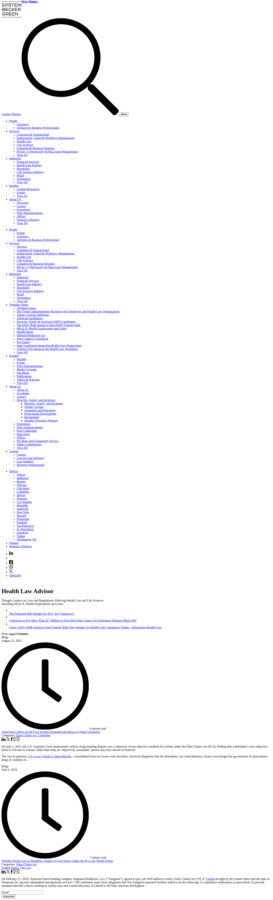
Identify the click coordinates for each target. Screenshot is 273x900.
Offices (21, 216)
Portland (22, 522)
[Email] (26, 893)
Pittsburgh (23, 519)
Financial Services (28, 161)
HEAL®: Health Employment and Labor (41, 328)
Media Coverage (27, 369)
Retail (20, 175)
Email (5, 892)
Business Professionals (30, 464)
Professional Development (40, 413)
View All (22, 155)
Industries (15, 158)
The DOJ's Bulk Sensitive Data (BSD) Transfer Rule (49, 325)
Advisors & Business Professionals (38, 127)
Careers (21, 206)
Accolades (23, 393)
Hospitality (23, 168)
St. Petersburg (25, 529)
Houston (22, 498)
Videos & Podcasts (28, 379)
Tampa (21, 536)
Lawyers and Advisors (30, 458)
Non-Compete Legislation (32, 338)
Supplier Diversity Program (41, 420)
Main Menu (29, 1)
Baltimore (23, 478)
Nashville (22, 508)
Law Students (25, 461)
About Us (15, 199)
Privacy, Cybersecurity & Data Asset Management (47, 151)
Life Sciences (25, 144)
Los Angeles (24, 502)
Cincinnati (23, 488)
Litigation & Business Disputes (36, 148)
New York (23, 512)
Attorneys (23, 124)
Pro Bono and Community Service (37, 441)
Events (21, 192)
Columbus (23, 491)
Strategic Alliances (28, 219)
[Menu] (124, 114)
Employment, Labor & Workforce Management (46, 138)
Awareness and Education (40, 410)
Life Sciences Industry (30, 172)
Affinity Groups (34, 407)
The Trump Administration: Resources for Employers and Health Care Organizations (68, 311)
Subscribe (15, 575)
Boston (21, 481)
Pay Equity (23, 342)
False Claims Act (26, 735)
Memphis (22, 505)
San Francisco (25, 525)
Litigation (44, 735)
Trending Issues (18, 304)
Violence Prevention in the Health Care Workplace (47, 349)
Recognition (31, 417)
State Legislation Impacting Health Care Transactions (49, 345)
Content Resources (28, 189)
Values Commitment (29, 444)
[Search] (70, 114)
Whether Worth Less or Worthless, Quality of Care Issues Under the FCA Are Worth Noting (57, 860)
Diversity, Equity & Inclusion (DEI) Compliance (46, 321)
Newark (21, 515)
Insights (14, 185)
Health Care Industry (29, 165)
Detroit (21, 495)
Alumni (13, 543)
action (211, 878)
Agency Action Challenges (33, 314)
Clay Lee (25, 867)
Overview (23, 202)
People (13, 121)
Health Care (24, 141)
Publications (24, 376)
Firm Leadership (27, 430)
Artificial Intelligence (30, 318)
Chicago (22, 485)
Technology (24, 178)
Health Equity (25, 332)
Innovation (23, 434)
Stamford (22, 532)
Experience (23, 209)
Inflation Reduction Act (31, 335)
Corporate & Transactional (33, 134)
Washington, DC (27, 539)
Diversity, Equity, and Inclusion (36, 400)
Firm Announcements (30, 213)
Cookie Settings (11, 114)
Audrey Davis (10, 867)
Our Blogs (23, 372)
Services (14, 131)
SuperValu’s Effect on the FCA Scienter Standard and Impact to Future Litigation (51, 732)
